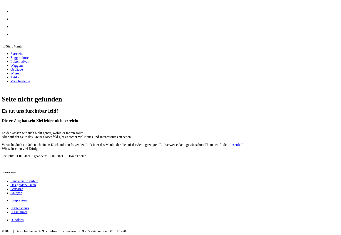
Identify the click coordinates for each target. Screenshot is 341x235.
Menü (17, 46)
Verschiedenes (20, 81)
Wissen (15, 73)
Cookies (17, 220)
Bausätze (16, 189)
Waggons (16, 65)
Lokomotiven (19, 61)
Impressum (19, 200)
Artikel (15, 77)
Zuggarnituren (20, 57)
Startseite (16, 54)
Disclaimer (19, 212)
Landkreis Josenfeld (24, 181)
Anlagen (16, 193)
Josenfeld (236, 145)
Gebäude (16, 69)
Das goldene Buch (23, 185)
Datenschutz (20, 208)
